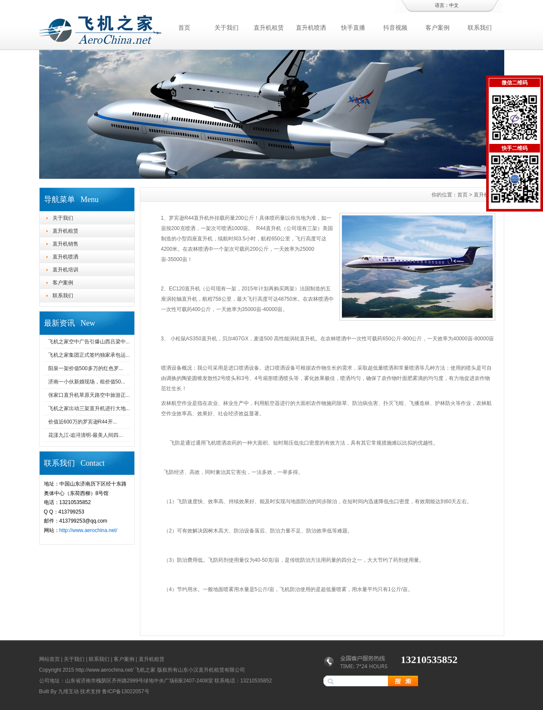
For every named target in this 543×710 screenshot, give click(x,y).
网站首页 (49, 659)
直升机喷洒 (311, 27)
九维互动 (68, 691)
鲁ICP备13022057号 (125, 691)
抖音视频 (395, 27)
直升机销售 (65, 244)
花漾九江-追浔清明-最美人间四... (85, 435)
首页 (184, 27)
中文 (454, 5)
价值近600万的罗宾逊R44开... (82, 422)
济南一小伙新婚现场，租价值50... (86, 382)
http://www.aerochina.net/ (88, 530)
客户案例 (437, 27)
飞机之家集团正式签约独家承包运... (89, 355)
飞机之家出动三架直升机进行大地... (89, 408)
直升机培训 (65, 270)
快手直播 (353, 27)
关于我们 (226, 27)
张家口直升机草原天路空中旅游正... (89, 395)
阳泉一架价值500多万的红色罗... (85, 368)
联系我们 (480, 27)
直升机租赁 (269, 27)
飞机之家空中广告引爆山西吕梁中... (89, 342)
